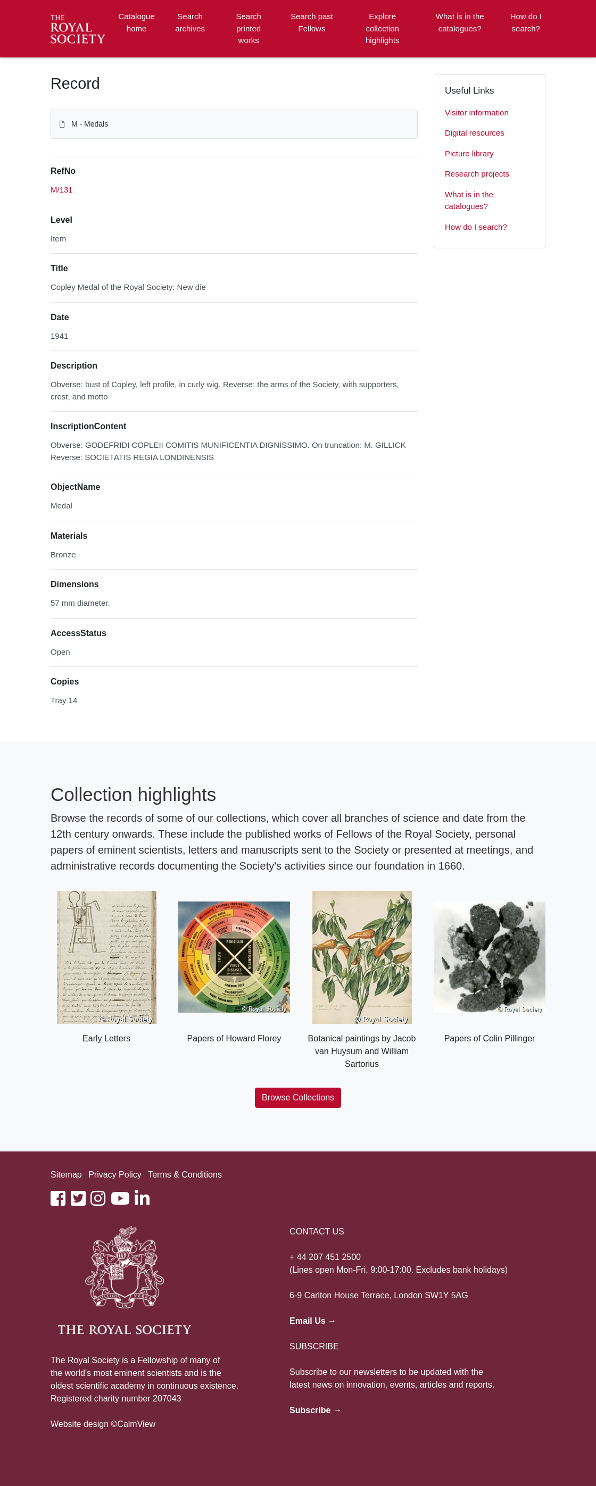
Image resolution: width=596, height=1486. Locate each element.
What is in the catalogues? (460, 22)
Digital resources (474, 132)
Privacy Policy (115, 1174)
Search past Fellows (312, 22)
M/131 (62, 189)
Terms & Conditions (185, 1174)
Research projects (477, 173)
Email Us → (312, 1320)
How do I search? (526, 22)
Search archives (190, 22)
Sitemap (66, 1174)
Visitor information (477, 112)
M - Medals (89, 124)
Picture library (469, 153)
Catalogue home (136, 22)
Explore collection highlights (382, 28)
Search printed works (248, 28)
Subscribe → (315, 1410)
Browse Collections (298, 1097)
